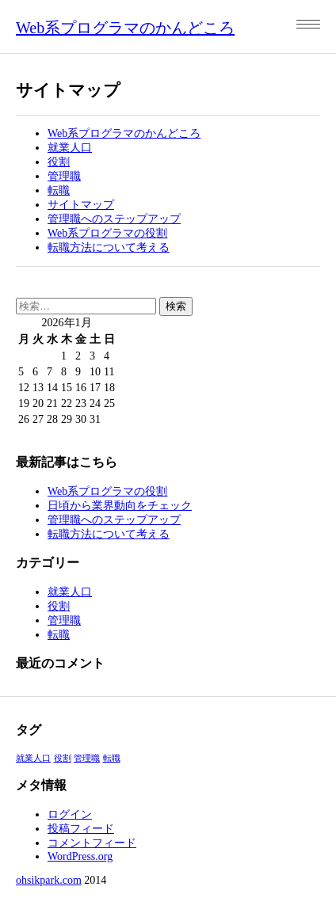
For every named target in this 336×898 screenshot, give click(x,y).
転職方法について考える (109, 247)
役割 (59, 162)
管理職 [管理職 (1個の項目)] (87, 758)
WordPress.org (80, 856)
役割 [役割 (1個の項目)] (62, 758)
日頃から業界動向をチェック (120, 506)
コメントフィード (92, 843)
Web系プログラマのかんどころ (125, 27)
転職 (59, 190)
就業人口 (70, 148)
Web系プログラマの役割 (107, 233)
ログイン (70, 814)
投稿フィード (81, 829)
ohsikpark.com (49, 880)
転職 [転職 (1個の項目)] (111, 758)
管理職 (64, 176)
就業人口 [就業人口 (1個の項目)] (33, 758)
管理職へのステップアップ (114, 219)
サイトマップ (81, 205)
